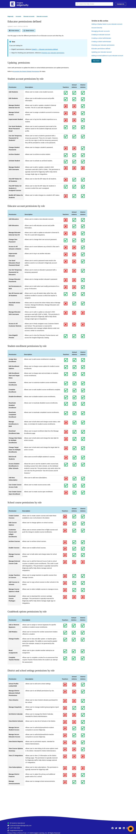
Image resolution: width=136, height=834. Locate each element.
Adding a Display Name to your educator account (106, 24)
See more (96, 61)
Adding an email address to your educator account (107, 55)
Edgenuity (10, 16)
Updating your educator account (101, 52)
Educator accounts (29, 16)
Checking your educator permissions (52, 53)
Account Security (96, 27)
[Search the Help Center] (94, 4)
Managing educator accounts (100, 31)
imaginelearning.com (16, 830)
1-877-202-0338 (15, 828)
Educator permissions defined (100, 48)
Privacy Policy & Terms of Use (17, 833)
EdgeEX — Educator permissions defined (45, 49)
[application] (130, 828)
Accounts (18, 16)
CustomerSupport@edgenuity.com (20, 825)
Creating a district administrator (101, 41)
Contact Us (120, 4)
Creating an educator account (100, 34)
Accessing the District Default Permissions (26, 71)
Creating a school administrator (101, 38)
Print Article (14, 30)
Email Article (29, 30)
